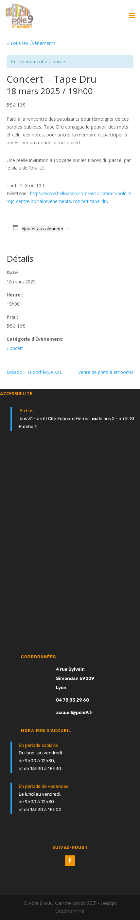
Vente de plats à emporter (105, 372)
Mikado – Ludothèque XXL (34, 372)
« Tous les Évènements (31, 43)
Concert (15, 348)
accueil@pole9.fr (74, 712)
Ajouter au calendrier (42, 229)
